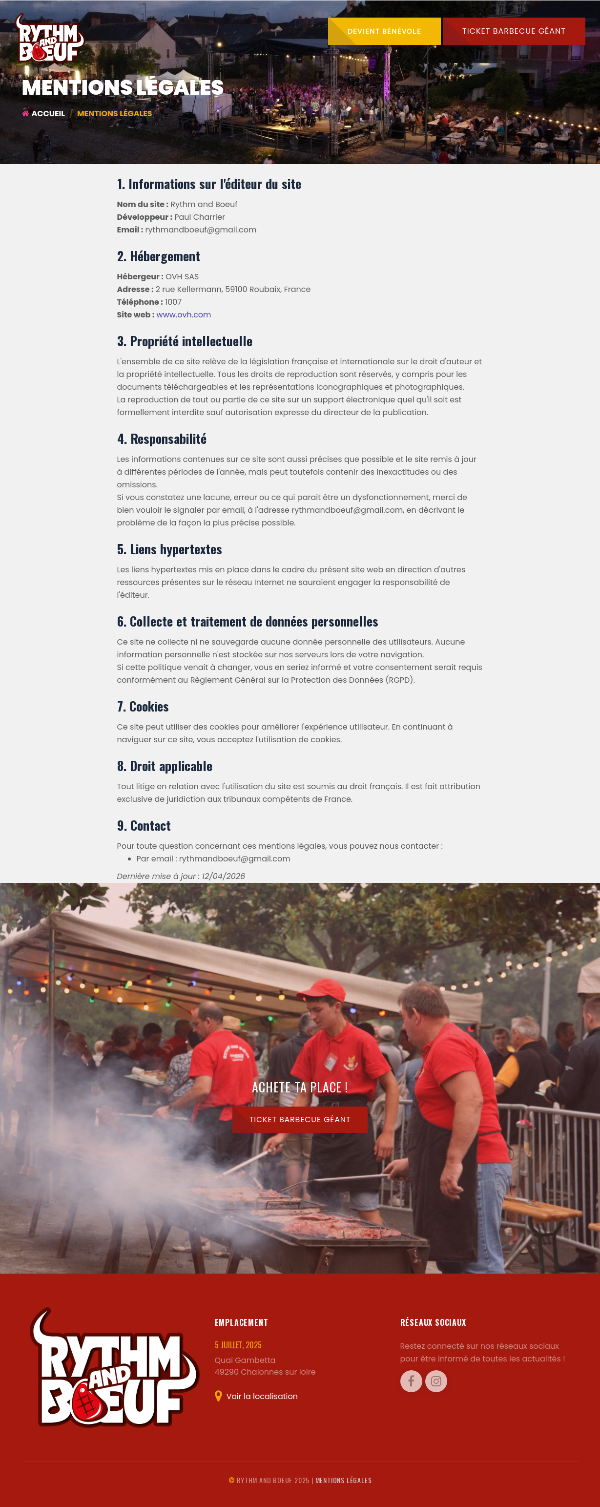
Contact (553, 70)
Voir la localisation (256, 1396)
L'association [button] (434, 70)
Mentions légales (343, 1480)
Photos (312, 70)
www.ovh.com (184, 314)
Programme (257, 70)
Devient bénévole (384, 31)
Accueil (201, 70)
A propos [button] (364, 70)
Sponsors (501, 70)
